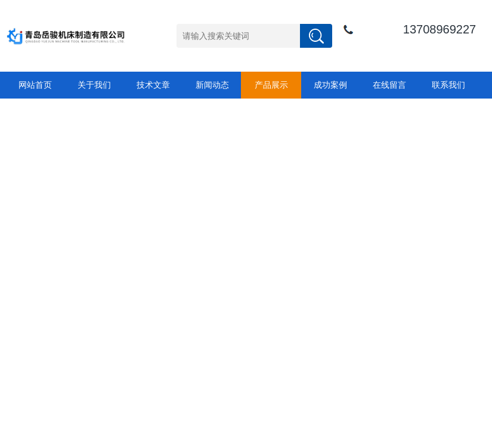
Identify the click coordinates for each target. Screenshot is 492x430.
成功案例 (330, 85)
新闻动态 (212, 85)
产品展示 (271, 85)
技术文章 (153, 85)
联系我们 (448, 85)
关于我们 (94, 85)
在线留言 (389, 85)
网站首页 (35, 85)
